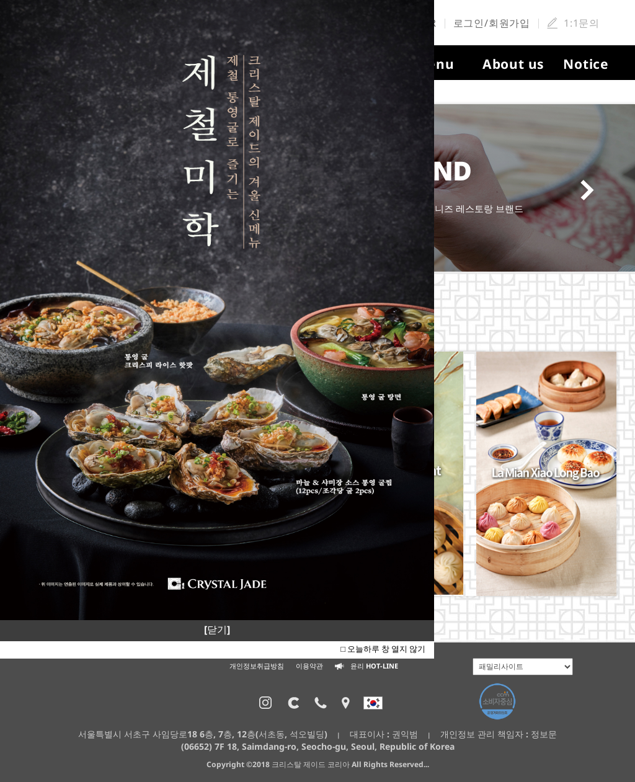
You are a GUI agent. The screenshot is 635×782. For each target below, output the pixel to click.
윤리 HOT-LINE (366, 665)
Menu (435, 64)
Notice (586, 64)
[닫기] (217, 629)
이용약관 (309, 665)
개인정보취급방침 (256, 665)
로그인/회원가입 (491, 23)
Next (591, 190)
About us (513, 64)
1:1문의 (582, 23)
